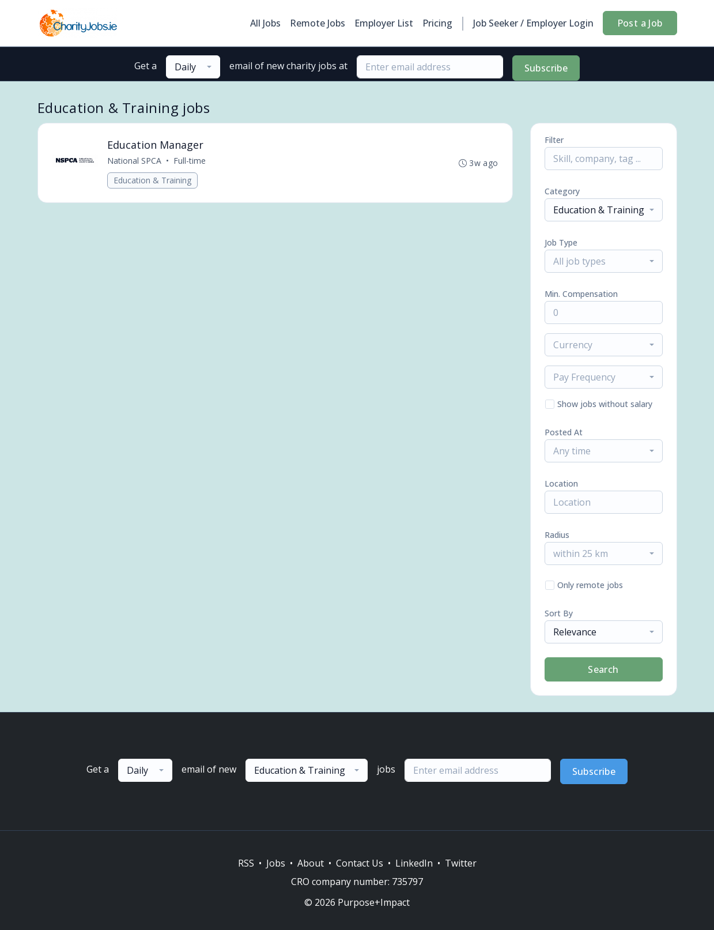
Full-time (189, 160)
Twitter (461, 863)
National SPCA (134, 160)
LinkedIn (414, 863)
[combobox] (193, 66)
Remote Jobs (317, 23)
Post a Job (640, 23)
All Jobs (265, 23)
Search (603, 669)
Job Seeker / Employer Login (533, 23)
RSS (246, 863)
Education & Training (152, 180)
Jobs (275, 863)
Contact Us (359, 863)
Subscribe (546, 68)
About (310, 863)
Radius (557, 534)
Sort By (559, 613)
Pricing (437, 23)
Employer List (383, 23)
